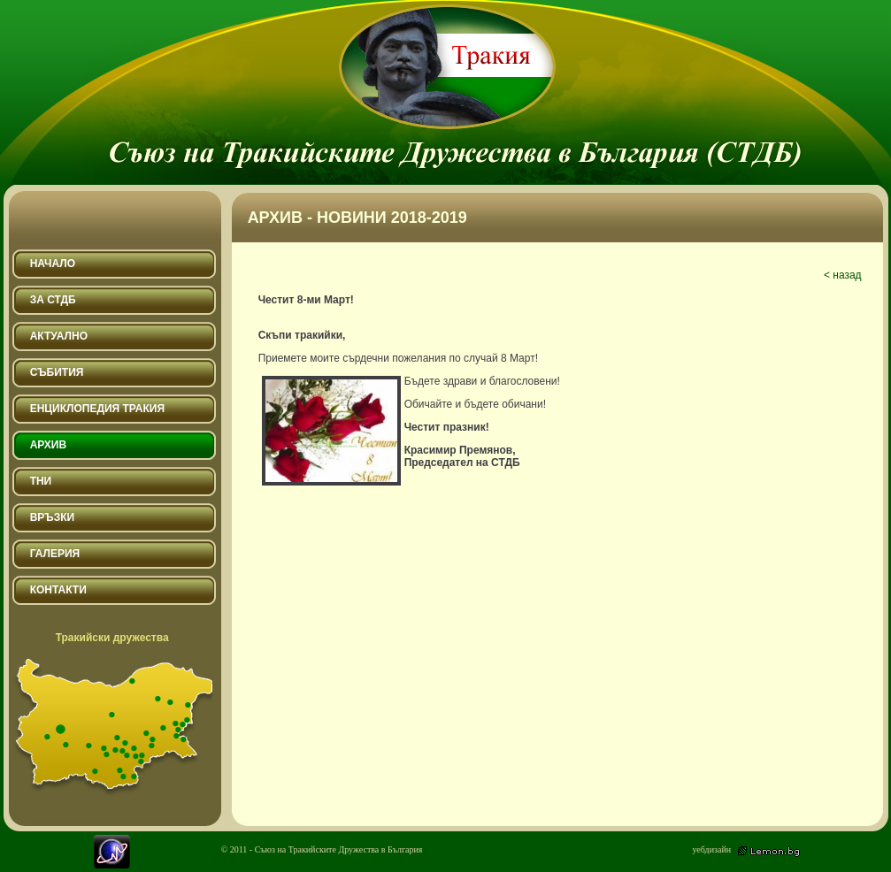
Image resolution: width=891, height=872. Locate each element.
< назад (843, 275)
